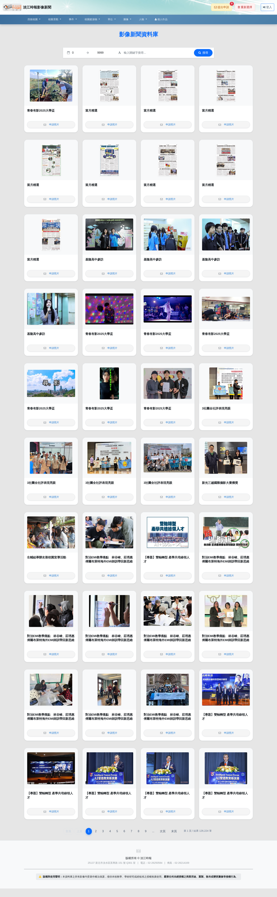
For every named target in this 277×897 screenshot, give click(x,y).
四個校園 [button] (33, 19)
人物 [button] (142, 19)
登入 (267, 7)
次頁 (163, 831)
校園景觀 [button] (53, 19)
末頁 (174, 831)
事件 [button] (72, 19)
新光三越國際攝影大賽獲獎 (220, 483)
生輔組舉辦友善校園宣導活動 (46, 557)
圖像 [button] (126, 19)
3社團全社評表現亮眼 (216, 408)
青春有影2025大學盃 (41, 110)
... (153, 831)
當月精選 (91, 110)
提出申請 (223, 6)
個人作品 (161, 19)
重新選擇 (245, 7)
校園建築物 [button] (91, 19)
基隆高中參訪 (94, 259)
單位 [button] (111, 19)
